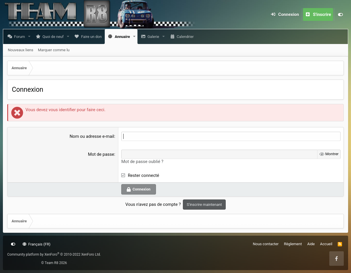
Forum (20, 36)
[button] (30, 36)
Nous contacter (266, 244)
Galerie (154, 36)
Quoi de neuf (54, 36)
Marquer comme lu (53, 50)
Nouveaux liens (20, 50)
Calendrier (186, 36)
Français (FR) (37, 244)
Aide (311, 244)
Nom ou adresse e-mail (91, 136)
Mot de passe (101, 154)
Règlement (293, 244)
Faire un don (92, 36)
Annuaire (123, 36)
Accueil (326, 244)
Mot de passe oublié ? (142, 161)
